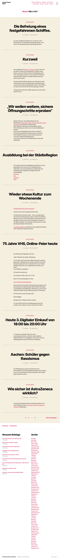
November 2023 (35, 489)
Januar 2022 (34, 526)
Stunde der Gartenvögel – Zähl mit (10, 454)
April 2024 (33, 480)
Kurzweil (51, 3)
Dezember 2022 (35, 507)
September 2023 (35, 492)
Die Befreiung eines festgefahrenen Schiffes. (29, 28)
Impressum (5, 426)
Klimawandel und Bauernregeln (10, 442)
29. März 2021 (35, 115)
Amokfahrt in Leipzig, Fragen (9, 468)
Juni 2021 (33, 538)
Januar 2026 (34, 445)
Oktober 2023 (34, 490)
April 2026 (33, 440)
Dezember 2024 (35, 467)
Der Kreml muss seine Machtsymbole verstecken (14, 458)
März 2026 (33, 442)
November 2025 (35, 448)
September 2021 (35, 533)
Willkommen (38, 2)
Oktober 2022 (34, 511)
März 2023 (33, 502)
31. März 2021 (34, 34)
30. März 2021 (35, 63)
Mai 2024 (33, 479)
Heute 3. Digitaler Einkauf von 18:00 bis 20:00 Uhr (29, 322)
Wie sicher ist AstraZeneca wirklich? (30, 391)
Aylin (15, 179)
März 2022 (33, 522)
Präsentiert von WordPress (23, 556)
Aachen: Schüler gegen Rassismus (30, 356)
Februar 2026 (34, 443)
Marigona (16, 174)
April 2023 (33, 501)
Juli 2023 (33, 495)
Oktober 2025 (34, 450)
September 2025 (35, 452)
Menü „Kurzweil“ (30, 69)
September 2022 (35, 512)
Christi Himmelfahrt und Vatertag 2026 (11, 438)
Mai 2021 (33, 539)
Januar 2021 (34, 546)
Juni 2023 (33, 497)
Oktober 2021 (34, 531)
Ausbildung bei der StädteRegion (30, 155)
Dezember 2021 (35, 528)
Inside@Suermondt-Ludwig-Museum (24, 208)
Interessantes (50, 2)
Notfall (33, 2)
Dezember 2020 (35, 548)
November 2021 (35, 529)
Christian (16, 177)
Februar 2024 (34, 484)
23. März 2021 (35, 397)
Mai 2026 (33, 438)
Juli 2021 (33, 536)
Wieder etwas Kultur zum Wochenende (30, 196)
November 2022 (35, 509)
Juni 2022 (33, 517)
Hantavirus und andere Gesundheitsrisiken (12, 472)
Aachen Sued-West (6, 3)
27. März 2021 (35, 202)
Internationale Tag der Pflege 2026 (10, 446)
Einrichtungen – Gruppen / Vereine (40, 3)
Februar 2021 (34, 544)
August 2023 (34, 494)
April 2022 (33, 521)
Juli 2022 (33, 516)
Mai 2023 (33, 499)
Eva (15, 176)
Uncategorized (30, 22)
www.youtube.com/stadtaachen (22, 282)
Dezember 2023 (35, 487)
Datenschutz (13, 426)
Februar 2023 (34, 504)
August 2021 (34, 534)
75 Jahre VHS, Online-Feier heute (30, 243)
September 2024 (35, 472)
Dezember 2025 (35, 447)
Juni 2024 (33, 477)
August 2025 (34, 453)
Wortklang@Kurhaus (19, 227)
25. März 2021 (35, 328)
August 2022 (34, 514)
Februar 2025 (34, 463)
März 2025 (33, 462)
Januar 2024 (34, 485)
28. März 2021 (35, 159)
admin (27, 34)
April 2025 (33, 460)
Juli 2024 (33, 475)
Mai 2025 (33, 458)
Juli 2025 (33, 455)
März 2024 (33, 482)
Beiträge (44, 2)
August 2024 (34, 474)
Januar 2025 (34, 465)
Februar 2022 (34, 524)
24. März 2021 (35, 363)
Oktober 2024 (34, 470)
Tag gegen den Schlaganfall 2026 (10, 450)
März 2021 (33, 543)
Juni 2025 (33, 457)
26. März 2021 (35, 248)
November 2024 (35, 468)
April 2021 (33, 541)
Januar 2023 (34, 506)
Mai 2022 (33, 519)
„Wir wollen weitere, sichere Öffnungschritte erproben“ (30, 108)
